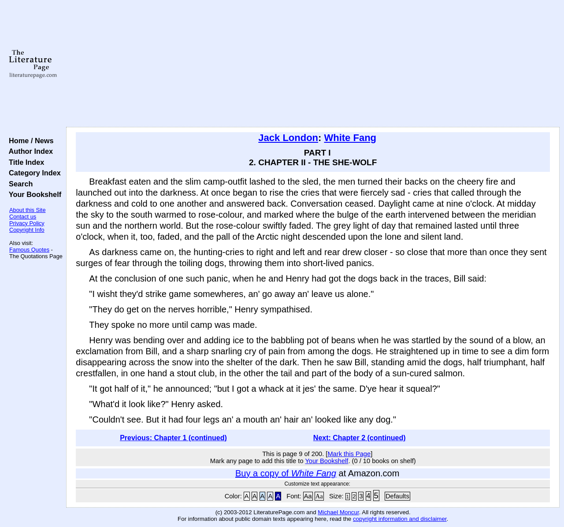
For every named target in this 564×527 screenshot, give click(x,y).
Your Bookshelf (33, 194)
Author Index (29, 151)
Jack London (288, 137)
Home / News (29, 141)
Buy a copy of (285, 473)
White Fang (350, 137)
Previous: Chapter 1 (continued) (173, 438)
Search (19, 184)
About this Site (27, 210)
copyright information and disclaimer (400, 519)
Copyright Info (27, 229)
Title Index (24, 162)
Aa (308, 496)
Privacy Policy (27, 223)
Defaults (397, 496)
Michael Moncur (338, 512)
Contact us (22, 216)
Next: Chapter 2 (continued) (359, 438)
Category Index (33, 173)
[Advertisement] (313, 64)
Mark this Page (349, 453)
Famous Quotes (29, 249)
